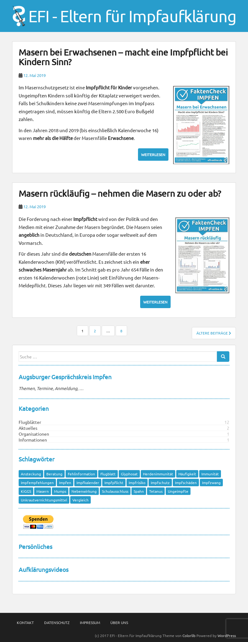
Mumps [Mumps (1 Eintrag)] (60, 491)
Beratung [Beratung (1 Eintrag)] (54, 473)
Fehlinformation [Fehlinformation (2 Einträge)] (81, 473)
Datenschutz (57, 622)
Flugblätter (30, 422)
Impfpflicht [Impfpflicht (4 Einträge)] (113, 482)
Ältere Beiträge (213, 332)
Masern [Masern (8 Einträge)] (42, 491)
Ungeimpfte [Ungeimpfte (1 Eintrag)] (178, 491)
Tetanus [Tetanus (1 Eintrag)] (156, 491)
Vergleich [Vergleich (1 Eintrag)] (80, 499)
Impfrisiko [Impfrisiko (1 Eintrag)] (137, 482)
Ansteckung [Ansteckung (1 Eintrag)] (31, 473)
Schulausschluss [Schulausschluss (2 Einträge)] (115, 491)
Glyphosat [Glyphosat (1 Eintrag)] (129, 473)
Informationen (33, 439)
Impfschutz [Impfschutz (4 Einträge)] (160, 482)
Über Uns (119, 622)
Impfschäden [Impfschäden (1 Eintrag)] (186, 482)
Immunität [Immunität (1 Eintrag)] (210, 473)
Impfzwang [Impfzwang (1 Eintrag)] (211, 482)
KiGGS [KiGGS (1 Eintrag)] (26, 491)
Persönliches (35, 546)
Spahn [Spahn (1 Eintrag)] (139, 491)
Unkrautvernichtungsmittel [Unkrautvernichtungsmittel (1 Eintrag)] (44, 499)
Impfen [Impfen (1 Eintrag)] (65, 482)
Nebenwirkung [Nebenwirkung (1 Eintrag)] (84, 491)
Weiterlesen (153, 154)
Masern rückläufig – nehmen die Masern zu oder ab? (120, 193)
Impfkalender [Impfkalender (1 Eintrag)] (87, 482)
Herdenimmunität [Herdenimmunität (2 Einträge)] (158, 473)
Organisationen (34, 434)
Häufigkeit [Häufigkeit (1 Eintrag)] (187, 473)
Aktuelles (28, 428)
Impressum (90, 622)
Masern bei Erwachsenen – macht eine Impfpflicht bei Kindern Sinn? (123, 57)
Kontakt (25, 622)
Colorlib (188, 635)
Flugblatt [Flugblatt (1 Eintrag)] (108, 473)
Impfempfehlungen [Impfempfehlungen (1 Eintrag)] (37, 482)
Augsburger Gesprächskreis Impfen (65, 376)
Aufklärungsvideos (43, 569)
